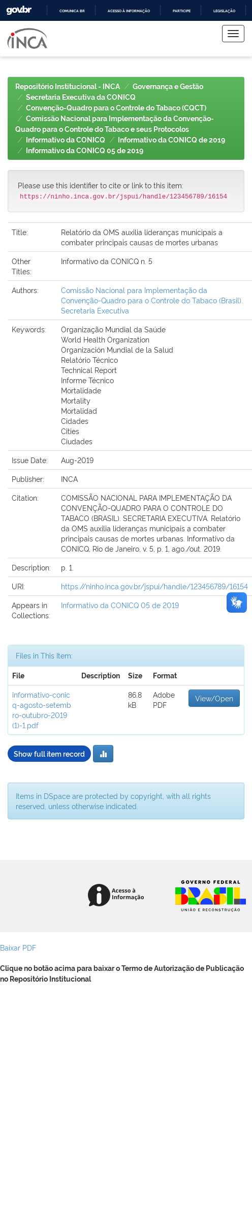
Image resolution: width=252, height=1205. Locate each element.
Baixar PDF (18, 947)
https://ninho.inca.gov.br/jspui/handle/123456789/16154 (154, 586)
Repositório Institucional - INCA (67, 86)
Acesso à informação (129, 11)
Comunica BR (72, 11)
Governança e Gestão (168, 86)
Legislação (224, 11)
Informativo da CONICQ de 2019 (171, 140)
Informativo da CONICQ (65, 140)
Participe (182, 11)
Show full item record (49, 753)
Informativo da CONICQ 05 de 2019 (84, 151)
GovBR (19, 10)
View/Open (214, 698)
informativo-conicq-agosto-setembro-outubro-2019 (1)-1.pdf (41, 710)
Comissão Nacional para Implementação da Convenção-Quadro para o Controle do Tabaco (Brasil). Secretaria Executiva (152, 300)
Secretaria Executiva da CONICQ (81, 97)
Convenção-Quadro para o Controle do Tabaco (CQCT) (116, 108)
